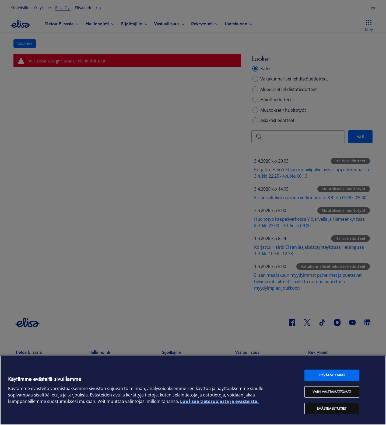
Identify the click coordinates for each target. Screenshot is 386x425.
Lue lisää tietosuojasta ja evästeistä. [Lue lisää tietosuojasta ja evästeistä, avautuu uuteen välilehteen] (219, 401)
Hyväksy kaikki (332, 375)
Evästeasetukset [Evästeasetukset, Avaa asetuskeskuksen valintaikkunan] (331, 408)
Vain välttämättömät (332, 391)
